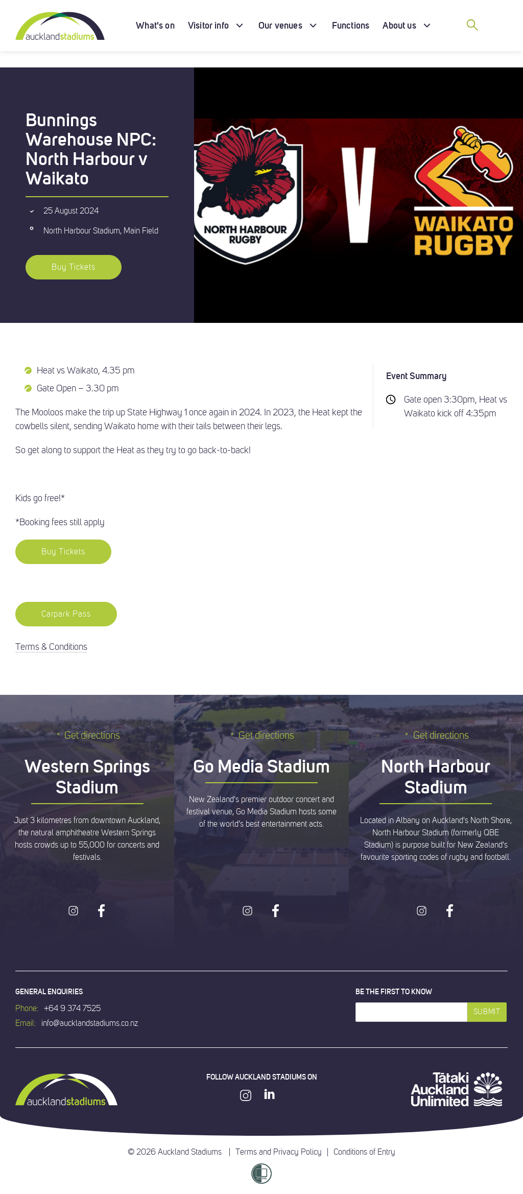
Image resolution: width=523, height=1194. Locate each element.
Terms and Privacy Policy (278, 1152)
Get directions (87, 735)
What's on (155, 25)
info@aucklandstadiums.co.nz (89, 1023)
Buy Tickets (74, 267)
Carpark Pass (66, 614)
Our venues (280, 25)
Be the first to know (393, 992)
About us (399, 25)
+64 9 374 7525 (72, 1008)
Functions (351, 25)
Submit (487, 1012)
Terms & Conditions (51, 647)
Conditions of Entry (364, 1152)
